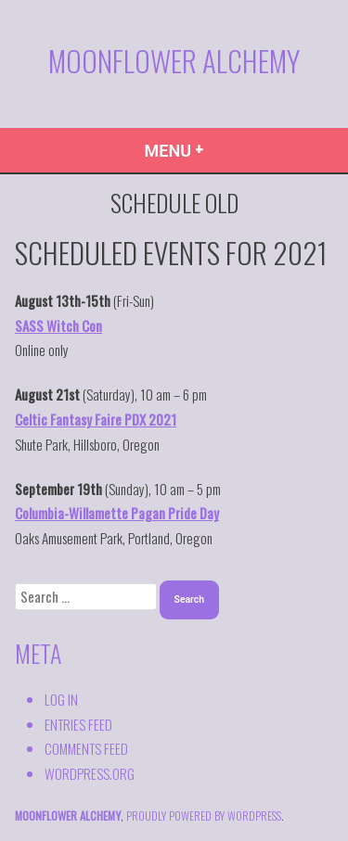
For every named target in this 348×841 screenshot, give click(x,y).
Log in (61, 699)
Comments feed (86, 748)
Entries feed (78, 724)
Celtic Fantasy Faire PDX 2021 (95, 419)
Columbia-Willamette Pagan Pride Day (117, 513)
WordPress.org (90, 773)
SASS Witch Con (58, 325)
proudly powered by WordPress (203, 815)
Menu (211, 149)
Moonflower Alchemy (174, 60)
